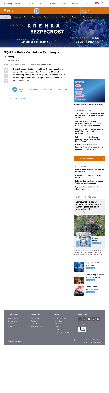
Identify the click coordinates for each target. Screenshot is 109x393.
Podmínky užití (90, 367)
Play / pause (14, 126)
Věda (6, 17)
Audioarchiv (86, 11)
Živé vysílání (80, 95)
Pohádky (79, 89)
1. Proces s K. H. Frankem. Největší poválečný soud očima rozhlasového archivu (95, 116)
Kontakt (57, 357)
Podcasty (34, 351)
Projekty (65, 17)
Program (41, 3)
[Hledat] (102, 3)
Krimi (78, 85)
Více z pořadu (80, 183)
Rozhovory (76, 17)
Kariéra (56, 354)
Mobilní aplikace (36, 354)
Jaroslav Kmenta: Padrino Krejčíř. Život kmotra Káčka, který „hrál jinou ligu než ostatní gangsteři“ (94, 127)
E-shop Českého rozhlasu (85, 224)
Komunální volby (13, 348)
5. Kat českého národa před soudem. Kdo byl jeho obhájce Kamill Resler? (95, 150)
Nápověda (58, 348)
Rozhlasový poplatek (61, 359)
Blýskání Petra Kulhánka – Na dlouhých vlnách (92, 214)
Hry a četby (79, 82)
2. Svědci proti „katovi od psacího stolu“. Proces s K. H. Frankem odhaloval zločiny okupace (95, 139)
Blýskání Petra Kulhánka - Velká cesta (95, 195)
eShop (10, 354)
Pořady (26, 17)
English (99, 367)
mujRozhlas (52, 3)
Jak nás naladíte (60, 345)
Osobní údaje (80, 367)
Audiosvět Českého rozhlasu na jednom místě (88, 104)
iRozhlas (31, 3)
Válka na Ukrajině (13, 345)
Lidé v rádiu (58, 351)
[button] (65, 126)
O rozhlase (74, 3)
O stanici (56, 17)
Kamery (84, 12)
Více (97, 17)
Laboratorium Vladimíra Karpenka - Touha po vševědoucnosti (95, 205)
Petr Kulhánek (20, 135)
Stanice (63, 3)
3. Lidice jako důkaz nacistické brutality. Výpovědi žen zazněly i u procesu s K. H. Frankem (94, 161)
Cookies (71, 367)
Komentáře (87, 17)
